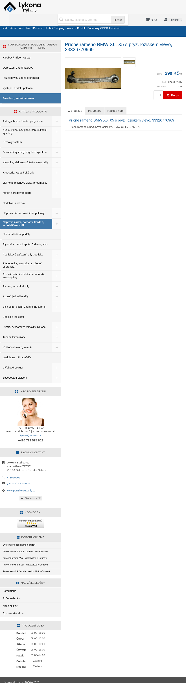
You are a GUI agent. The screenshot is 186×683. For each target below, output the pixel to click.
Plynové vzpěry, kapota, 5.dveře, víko (25, 235)
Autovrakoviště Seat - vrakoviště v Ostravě (28, 558)
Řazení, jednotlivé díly (16, 277)
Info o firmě (34, 22)
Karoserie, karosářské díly (18, 163)
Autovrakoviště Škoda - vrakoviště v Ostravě (29, 566)
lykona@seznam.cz (30, 426)
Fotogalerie (9, 586)
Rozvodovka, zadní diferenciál (21, 69)
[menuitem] (129, 53)
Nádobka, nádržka (14, 194)
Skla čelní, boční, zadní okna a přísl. (24, 297)
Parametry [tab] (94, 101)
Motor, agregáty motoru (17, 184)
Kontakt (103, 22)
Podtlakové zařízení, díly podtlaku (23, 245)
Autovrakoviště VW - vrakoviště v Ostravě (27, 551)
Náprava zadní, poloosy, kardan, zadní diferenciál (23, 215)
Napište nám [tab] (115, 101)
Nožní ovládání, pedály (16, 225)
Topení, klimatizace (14, 328)
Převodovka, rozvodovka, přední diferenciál (22, 256)
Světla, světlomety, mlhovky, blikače (24, 318)
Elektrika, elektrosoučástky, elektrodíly (25, 153)
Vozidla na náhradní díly (17, 348)
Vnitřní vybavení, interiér (17, 338)
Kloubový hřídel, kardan (17, 48)
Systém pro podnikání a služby (21, 536)
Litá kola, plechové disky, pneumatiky (25, 173)
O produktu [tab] (75, 102)
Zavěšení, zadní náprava (18, 89)
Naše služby (10, 601)
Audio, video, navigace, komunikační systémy (25, 123)
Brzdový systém (12, 133)
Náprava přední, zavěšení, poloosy (24, 204)
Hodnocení (149, 22)
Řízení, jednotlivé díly (16, 287)
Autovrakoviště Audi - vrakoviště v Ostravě (28, 543)
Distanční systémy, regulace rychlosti (25, 143)
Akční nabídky (11, 593)
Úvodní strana (12, 22)
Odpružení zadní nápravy (18, 58)
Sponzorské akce (13, 608)
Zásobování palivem (15, 368)
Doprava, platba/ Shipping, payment (70, 22)
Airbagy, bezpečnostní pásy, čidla (23, 112)
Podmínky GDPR (125, 22)
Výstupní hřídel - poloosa (18, 79)
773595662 (13, 468)
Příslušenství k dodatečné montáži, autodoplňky (24, 267)
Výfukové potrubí (13, 358)
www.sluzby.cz (15, 677)
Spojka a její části (13, 307)
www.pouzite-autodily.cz (21, 481)
